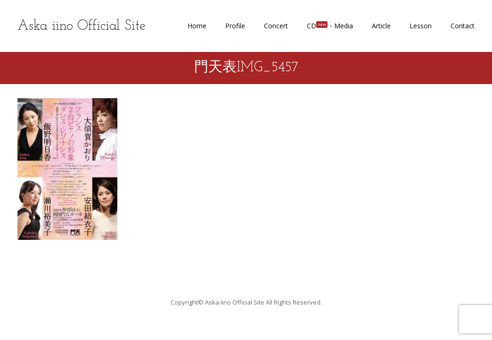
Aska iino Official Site (81, 26)
